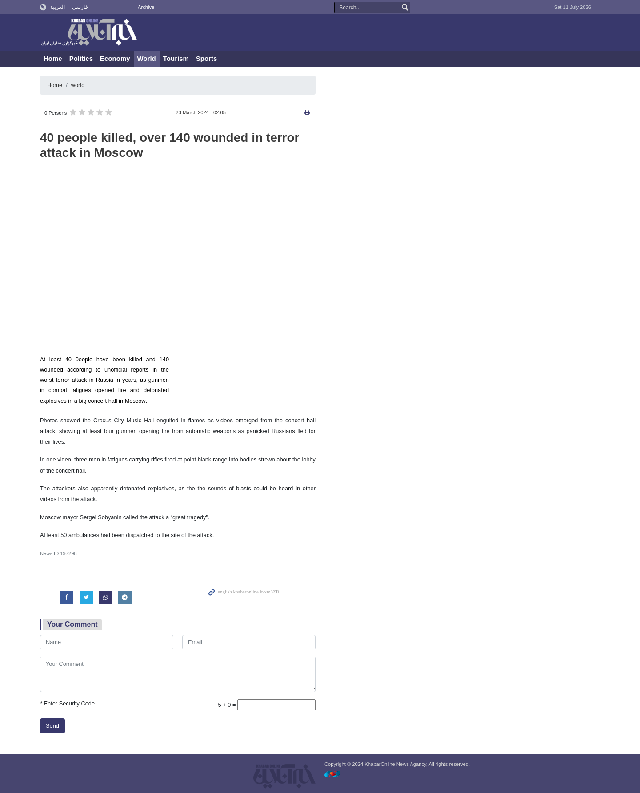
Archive (146, 7)
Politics (81, 58)
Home (53, 58)
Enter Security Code (67, 703)
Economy (115, 58)
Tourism (176, 58)
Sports (206, 58)
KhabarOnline (89, 33)
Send (52, 725)
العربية (57, 7)
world (78, 85)
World (146, 58)
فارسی (80, 7)
